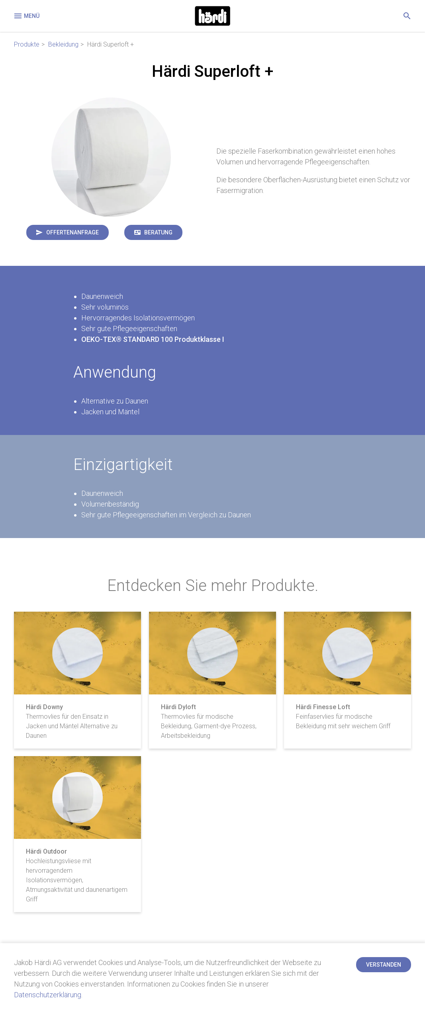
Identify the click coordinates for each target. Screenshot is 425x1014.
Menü (26, 16)
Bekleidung (63, 44)
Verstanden (383, 964)
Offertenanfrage (72, 232)
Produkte (26, 44)
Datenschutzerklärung (47, 995)
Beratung (158, 232)
